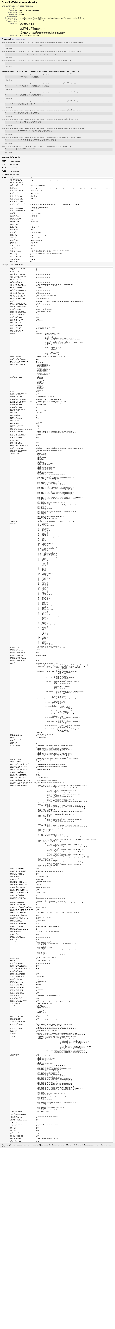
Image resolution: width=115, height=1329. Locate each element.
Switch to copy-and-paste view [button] (18, 41)
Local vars (9, 51)
